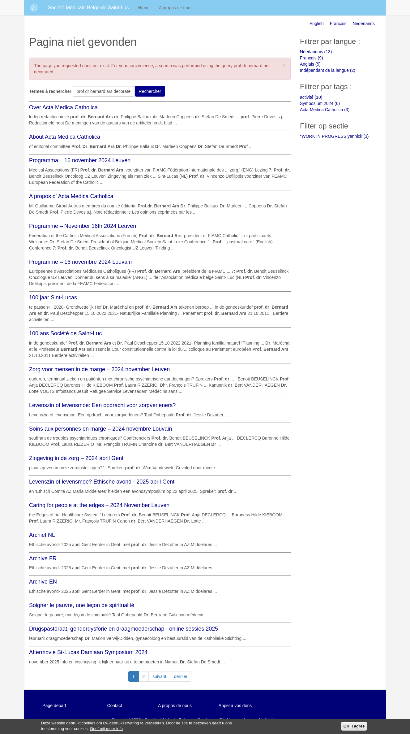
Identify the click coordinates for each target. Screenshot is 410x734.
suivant (159, 676)
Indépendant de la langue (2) (327, 70)
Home (144, 7)
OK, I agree (354, 727)
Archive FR (43, 558)
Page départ (54, 705)
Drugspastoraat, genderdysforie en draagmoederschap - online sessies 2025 (123, 629)
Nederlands (363, 23)
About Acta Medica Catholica (64, 137)
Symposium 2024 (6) (320, 103)
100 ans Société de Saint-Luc (65, 333)
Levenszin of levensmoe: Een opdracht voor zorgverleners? (102, 405)
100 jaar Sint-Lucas (53, 297)
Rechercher (150, 91)
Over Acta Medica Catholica (63, 107)
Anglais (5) (310, 64)
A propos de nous (176, 7)
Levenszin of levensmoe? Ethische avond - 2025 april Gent (101, 482)
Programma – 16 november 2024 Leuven (79, 160)
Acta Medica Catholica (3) (324, 109)
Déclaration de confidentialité (247, 719)
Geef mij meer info (106, 730)
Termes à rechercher (50, 91)
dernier (181, 676)
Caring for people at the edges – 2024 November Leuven (99, 505)
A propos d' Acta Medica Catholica (71, 196)
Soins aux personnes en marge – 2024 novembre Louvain (100, 429)
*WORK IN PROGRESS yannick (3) (334, 136)
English (317, 23)
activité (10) (311, 97)
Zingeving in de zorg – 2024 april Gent (76, 458)
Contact (114, 705)
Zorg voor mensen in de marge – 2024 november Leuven (99, 369)
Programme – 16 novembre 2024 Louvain (80, 262)
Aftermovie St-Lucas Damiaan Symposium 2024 (88, 652)
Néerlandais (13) (316, 51)
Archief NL (42, 535)
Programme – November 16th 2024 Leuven (82, 226)
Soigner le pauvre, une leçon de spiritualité (81, 605)
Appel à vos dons (235, 705)
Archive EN (43, 582)
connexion (289, 719)
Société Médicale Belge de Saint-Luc (88, 7)
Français (338, 23)
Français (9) (311, 57)
